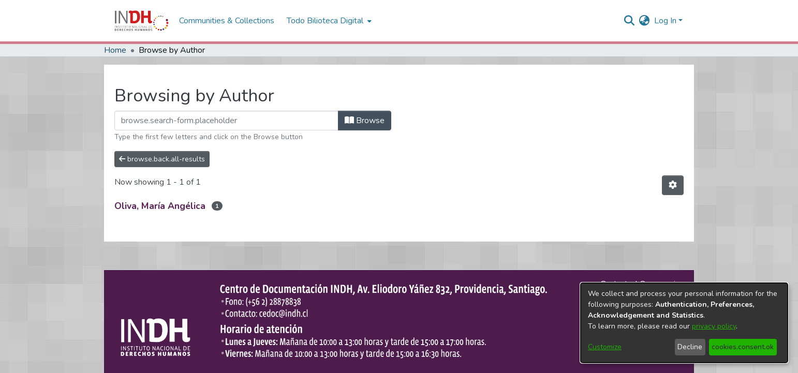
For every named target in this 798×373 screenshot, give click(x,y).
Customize (605, 347)
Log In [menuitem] (665, 20)
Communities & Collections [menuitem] (226, 20)
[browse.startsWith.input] (226, 120)
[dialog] (684, 323)
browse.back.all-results (162, 159)
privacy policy (714, 326)
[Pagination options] (673, 185)
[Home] (141, 20)
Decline (689, 347)
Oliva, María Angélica (159, 206)
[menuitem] (644, 20)
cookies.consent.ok (743, 347)
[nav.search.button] (629, 20)
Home (115, 50)
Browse (365, 120)
